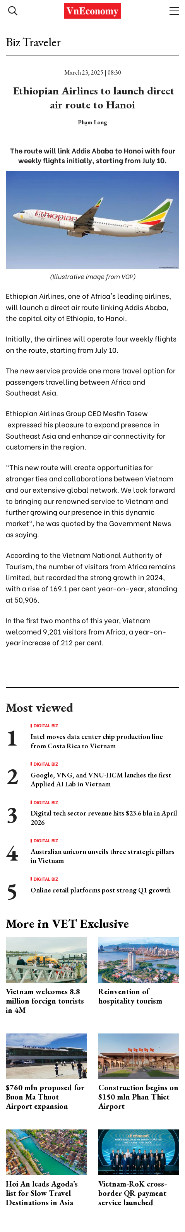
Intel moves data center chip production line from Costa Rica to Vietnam (97, 741)
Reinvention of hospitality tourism (130, 996)
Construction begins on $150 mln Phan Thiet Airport (138, 1096)
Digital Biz (46, 725)
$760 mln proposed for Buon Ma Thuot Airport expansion (45, 1096)
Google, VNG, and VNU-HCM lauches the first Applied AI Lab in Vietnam (101, 779)
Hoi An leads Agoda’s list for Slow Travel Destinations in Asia (42, 1193)
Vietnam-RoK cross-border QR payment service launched (132, 1193)
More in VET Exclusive (67, 923)
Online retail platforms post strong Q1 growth (101, 889)
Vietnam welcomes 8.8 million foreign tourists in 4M (45, 1000)
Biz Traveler (33, 42)
